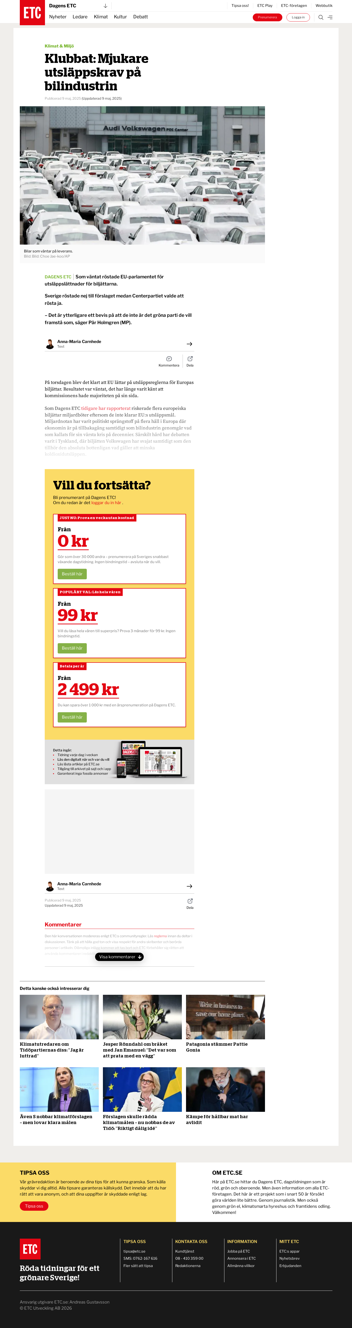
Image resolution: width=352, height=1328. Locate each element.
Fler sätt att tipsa (138, 1266)
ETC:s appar (289, 1251)
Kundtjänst (184, 1251)
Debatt (140, 17)
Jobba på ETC (238, 1251)
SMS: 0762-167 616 (140, 1258)
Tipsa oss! (240, 5)
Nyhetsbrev (289, 1258)
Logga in (298, 17)
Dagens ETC (78, 6)
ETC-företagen (294, 5)
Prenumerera (267, 17)
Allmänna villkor (241, 1266)
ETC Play (265, 5)
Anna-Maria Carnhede (79, 341)
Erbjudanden (290, 1266)
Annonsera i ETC (241, 1258)
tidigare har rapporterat (106, 408)
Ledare (80, 17)
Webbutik (324, 5)
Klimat (101, 17)
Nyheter (57, 17)
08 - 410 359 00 (189, 1258)
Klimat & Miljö (59, 46)
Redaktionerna (187, 1266)
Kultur (120, 17)
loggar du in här (106, 502)
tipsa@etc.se (134, 1251)
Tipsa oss (34, 1206)
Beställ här (72, 573)
